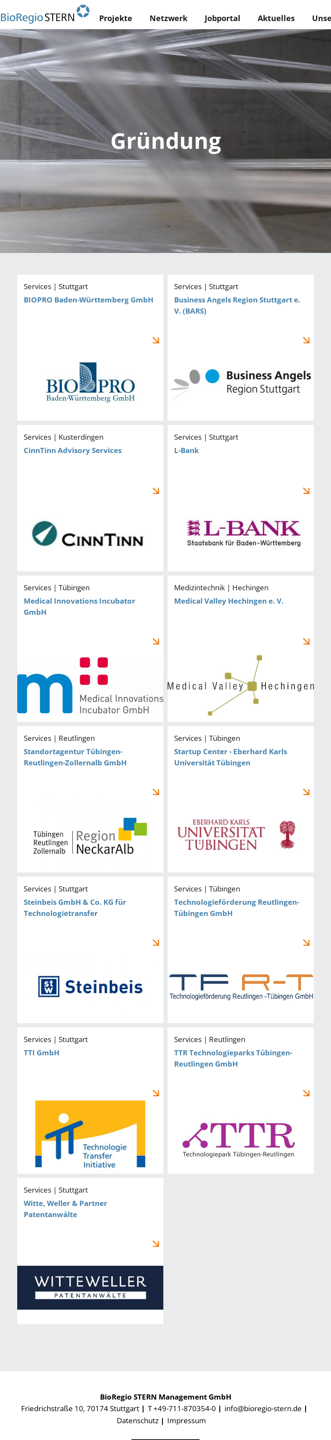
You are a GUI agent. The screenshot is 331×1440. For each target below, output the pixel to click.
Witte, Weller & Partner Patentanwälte (90, 1251)
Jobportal (222, 18)
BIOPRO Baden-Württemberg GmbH (90, 347)
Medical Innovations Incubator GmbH (90, 649)
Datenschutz (138, 1420)
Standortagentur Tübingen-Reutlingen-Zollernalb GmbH (90, 799)
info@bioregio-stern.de (263, 1408)
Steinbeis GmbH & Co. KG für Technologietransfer (90, 950)
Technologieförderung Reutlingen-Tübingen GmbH (241, 950)
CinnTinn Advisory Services (90, 498)
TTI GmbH (90, 1100)
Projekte (115, 18)
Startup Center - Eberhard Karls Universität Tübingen (241, 799)
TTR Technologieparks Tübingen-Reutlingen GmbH (241, 1100)
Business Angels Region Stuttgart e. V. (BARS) (241, 347)
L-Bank (241, 498)
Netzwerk (168, 18)
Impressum (186, 1420)
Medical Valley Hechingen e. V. (241, 649)
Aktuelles (276, 18)
